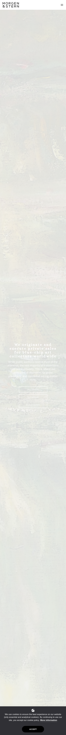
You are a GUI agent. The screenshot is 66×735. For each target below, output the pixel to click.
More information (48, 720)
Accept (33, 729)
